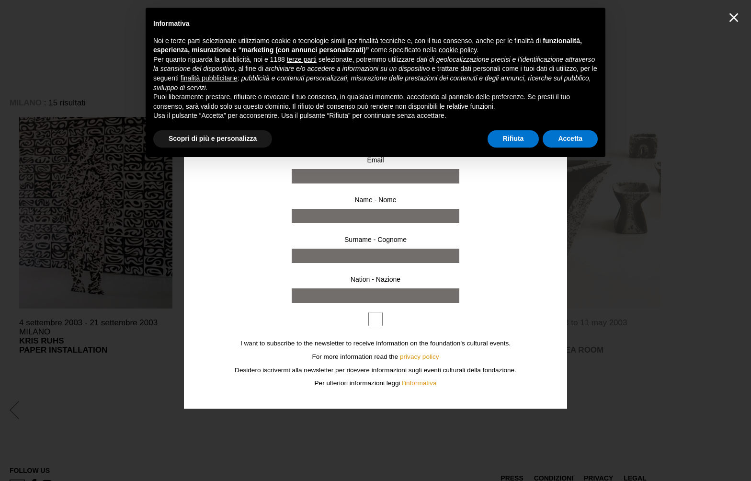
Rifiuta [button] (513, 138)
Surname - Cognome (375, 239)
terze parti (302, 59)
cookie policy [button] (458, 50)
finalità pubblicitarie (209, 78)
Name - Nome (375, 200)
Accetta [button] (570, 138)
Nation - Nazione (375, 279)
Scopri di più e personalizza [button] (213, 138)
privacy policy (419, 356)
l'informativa (419, 383)
